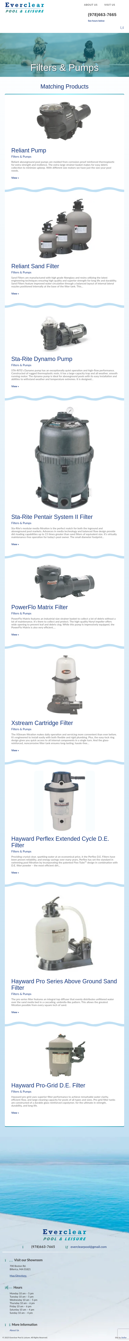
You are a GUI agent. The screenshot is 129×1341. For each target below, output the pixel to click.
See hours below (96, 20)
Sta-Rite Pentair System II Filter (52, 517)
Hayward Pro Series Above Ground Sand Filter (64, 984)
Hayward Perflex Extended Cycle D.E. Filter (60, 842)
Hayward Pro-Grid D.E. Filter (48, 1085)
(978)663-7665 (38, 1247)
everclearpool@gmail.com (86, 1247)
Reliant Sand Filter (35, 266)
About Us (91, 4)
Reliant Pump (28, 150)
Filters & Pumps (21, 156)
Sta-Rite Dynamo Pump (41, 359)
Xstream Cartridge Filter (42, 723)
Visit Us (109, 4)
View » (15, 177)
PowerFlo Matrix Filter (39, 607)
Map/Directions (18, 1275)
